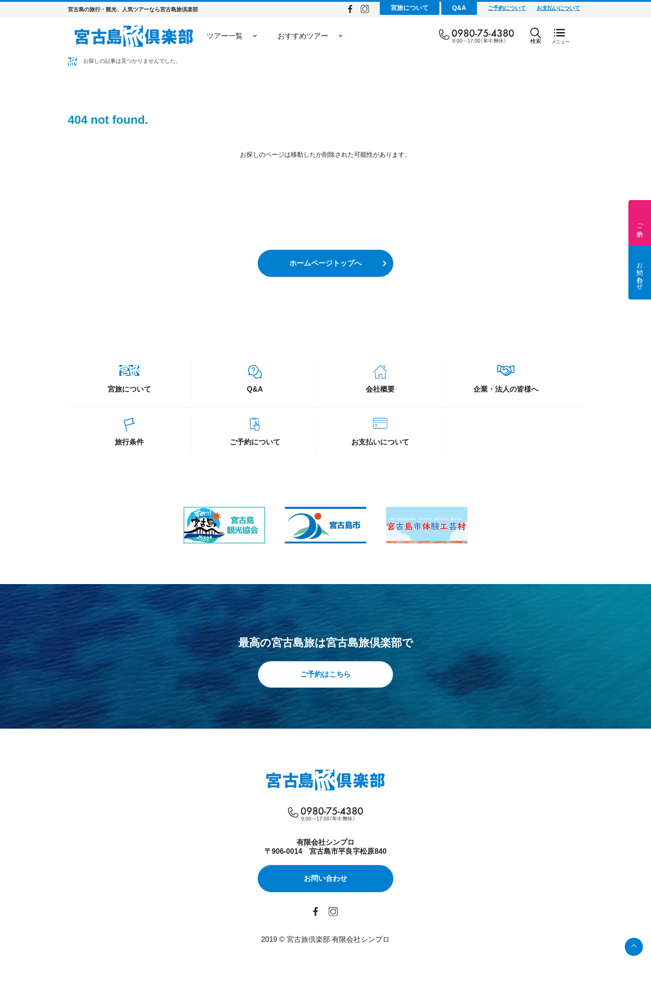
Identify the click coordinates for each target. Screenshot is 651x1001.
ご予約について (507, 8)
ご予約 (639, 222)
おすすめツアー (303, 36)
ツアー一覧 (225, 36)
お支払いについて (558, 8)
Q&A (459, 7)
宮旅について (410, 7)
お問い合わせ (639, 272)
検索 (535, 36)
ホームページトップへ (325, 263)
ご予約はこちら (325, 674)
